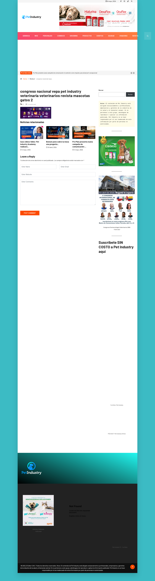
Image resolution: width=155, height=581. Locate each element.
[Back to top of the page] (132, 566)
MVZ (36, 35)
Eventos (100, 35)
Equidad (111, 35)
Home (25, 78)
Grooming (74, 35)
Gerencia (26, 35)
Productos (87, 35)
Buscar (101, 90)
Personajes (47, 35)
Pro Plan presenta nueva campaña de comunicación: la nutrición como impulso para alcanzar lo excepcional (65, 72)
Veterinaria (26, 136)
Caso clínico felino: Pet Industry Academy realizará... (29, 144)
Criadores (123, 35)
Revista (135, 35)
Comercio (61, 35)
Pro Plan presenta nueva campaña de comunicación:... (83, 144)
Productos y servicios (56, 136)
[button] (131, 73)
